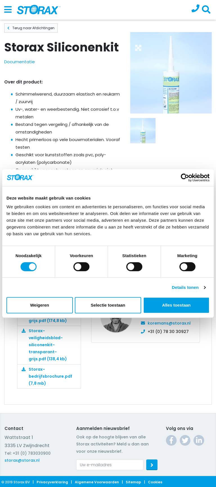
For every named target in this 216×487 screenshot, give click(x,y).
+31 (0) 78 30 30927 (168, 331)
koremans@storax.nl (169, 323)
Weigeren (39, 305)
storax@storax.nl (22, 460)
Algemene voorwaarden (97, 482)
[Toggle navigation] (8, 10)
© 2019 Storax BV (15, 482)
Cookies (155, 482)
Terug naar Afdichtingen (31, 28)
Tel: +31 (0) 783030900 (27, 453)
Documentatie (19, 62)
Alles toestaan (176, 305)
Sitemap (133, 482)
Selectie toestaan (108, 305)
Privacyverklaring (52, 482)
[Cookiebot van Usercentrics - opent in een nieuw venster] (185, 177)
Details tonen (185, 287)
